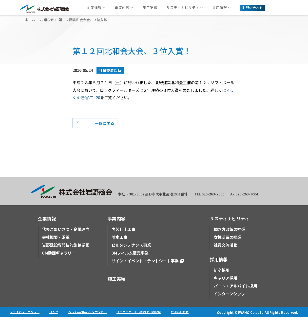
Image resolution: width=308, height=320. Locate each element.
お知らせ (47, 19)
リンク (53, 315)
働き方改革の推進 (229, 232)
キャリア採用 (225, 281)
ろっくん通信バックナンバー (87, 315)
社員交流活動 (110, 70)
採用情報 (219, 262)
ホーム (30, 19)
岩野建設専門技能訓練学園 (65, 248)
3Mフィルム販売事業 (130, 256)
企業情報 (47, 221)
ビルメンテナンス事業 (131, 248)
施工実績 (116, 281)
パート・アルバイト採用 (235, 289)
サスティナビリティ (229, 221)
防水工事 (119, 240)
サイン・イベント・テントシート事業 (145, 264)
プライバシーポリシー (24, 315)
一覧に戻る (104, 126)
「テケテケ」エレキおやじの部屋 (138, 315)
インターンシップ (229, 297)
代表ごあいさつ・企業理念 (65, 232)
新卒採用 (222, 273)
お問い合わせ (180, 315)
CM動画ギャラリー (59, 256)
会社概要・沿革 (56, 240)
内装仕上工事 (123, 232)
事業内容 (116, 221)
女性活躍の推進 (227, 240)
